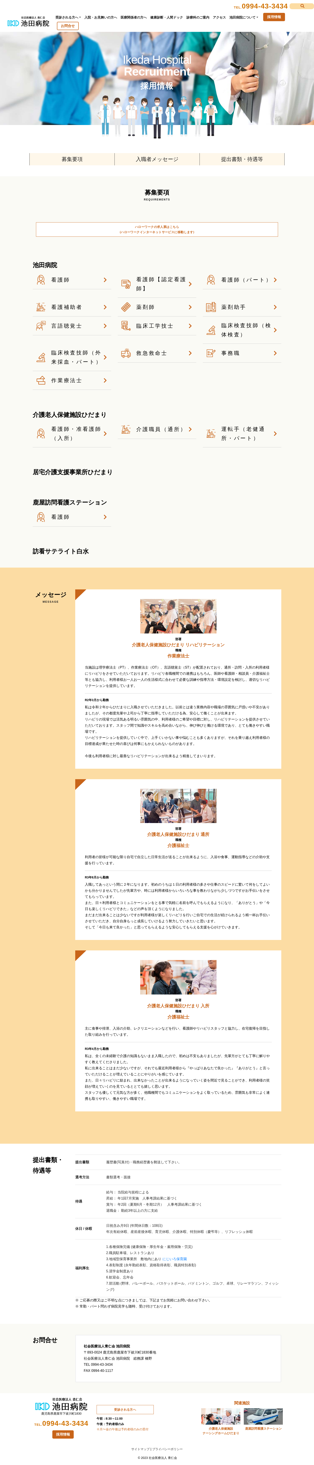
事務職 (242, 353)
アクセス (219, 17)
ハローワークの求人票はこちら (157, 229)
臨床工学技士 (157, 326)
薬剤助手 (242, 307)
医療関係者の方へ (134, 17)
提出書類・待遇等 (242, 159)
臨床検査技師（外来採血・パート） (72, 357)
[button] (302, 6)
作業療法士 (72, 380)
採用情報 (274, 17)
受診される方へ (66, 17)
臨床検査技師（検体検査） (242, 329)
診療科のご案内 (197, 17)
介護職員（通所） (157, 429)
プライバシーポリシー (167, 1449)
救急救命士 (157, 353)
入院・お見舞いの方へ (100, 17)
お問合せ (68, 26)
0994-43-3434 (265, 6)
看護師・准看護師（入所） (72, 433)
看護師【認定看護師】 (157, 283)
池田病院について (242, 17)
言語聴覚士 (72, 326)
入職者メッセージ (157, 159)
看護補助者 (72, 307)
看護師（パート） (242, 280)
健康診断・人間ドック (166, 17)
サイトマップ (140, 1449)
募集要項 (72, 159)
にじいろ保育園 (174, 1259)
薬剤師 (157, 307)
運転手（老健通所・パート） (242, 433)
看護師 (72, 280)
